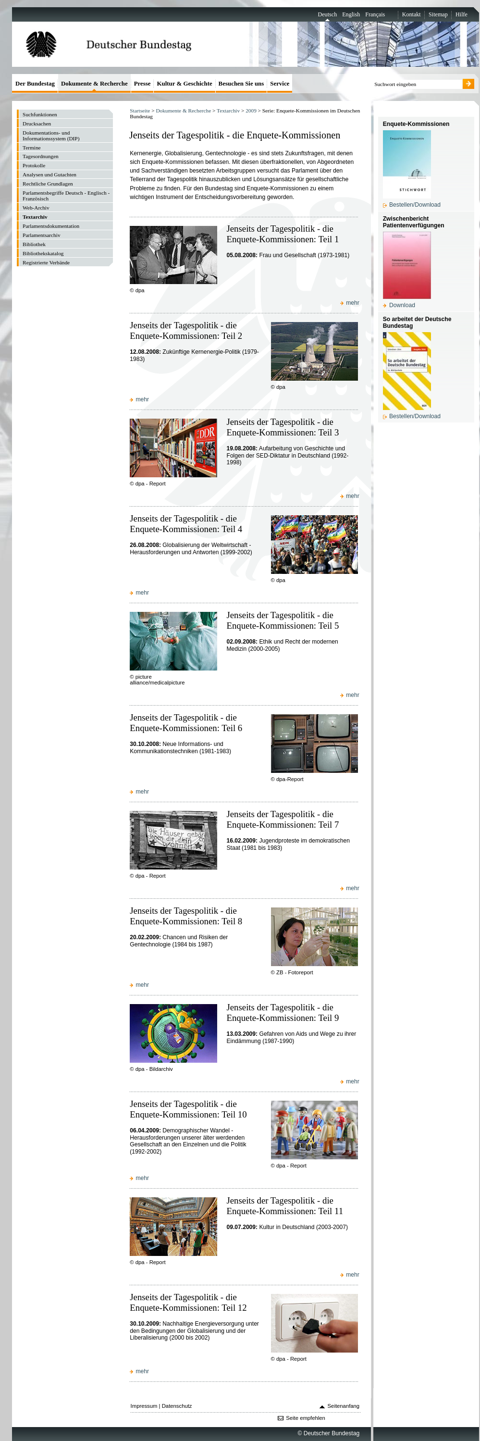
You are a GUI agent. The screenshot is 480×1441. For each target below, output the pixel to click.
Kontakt (411, 14)
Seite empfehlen (305, 1418)
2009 (251, 110)
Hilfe (461, 14)
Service (279, 83)
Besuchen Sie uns (241, 83)
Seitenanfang (344, 1406)
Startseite (140, 110)
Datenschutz (177, 1406)
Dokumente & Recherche (183, 110)
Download (402, 305)
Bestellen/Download (415, 204)
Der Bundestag (35, 83)
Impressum (144, 1406)
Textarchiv (228, 110)
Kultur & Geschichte (184, 83)
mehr (352, 302)
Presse (142, 83)
